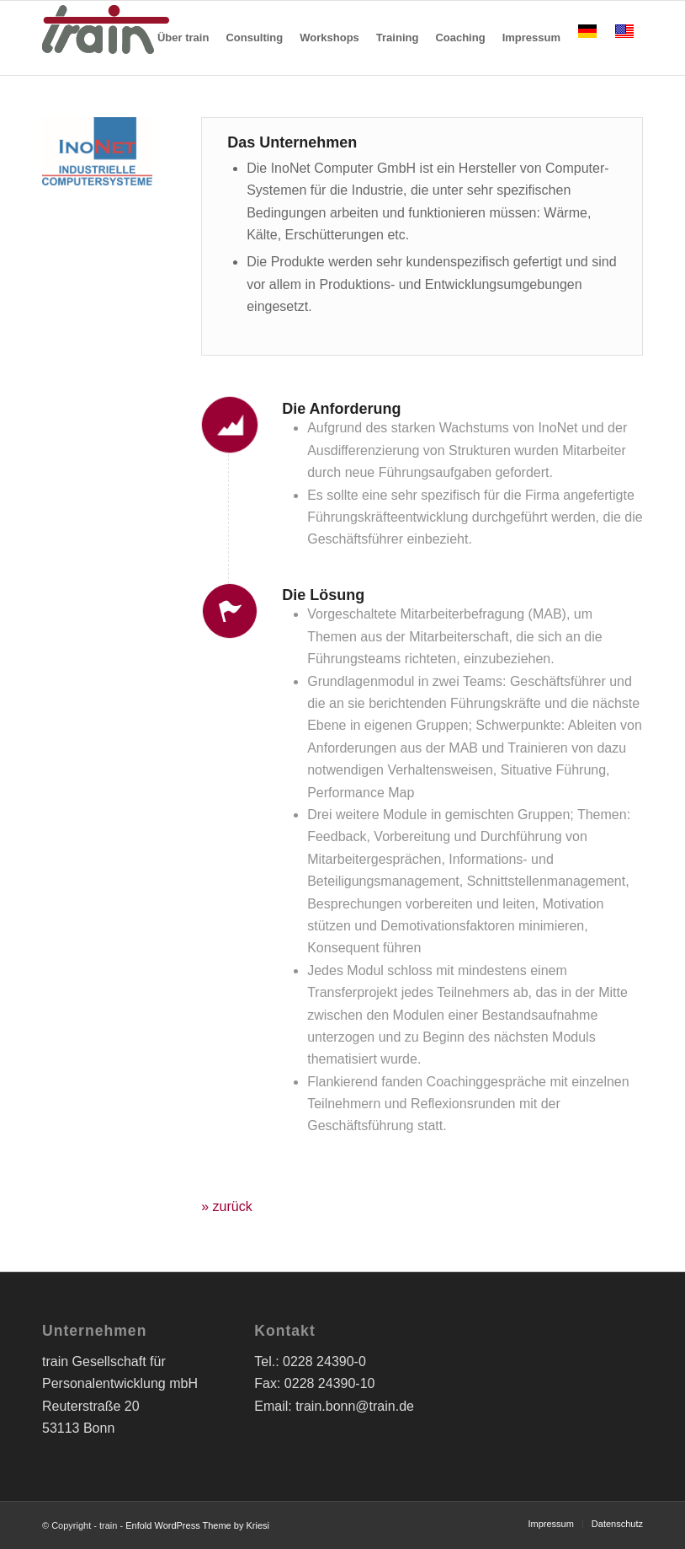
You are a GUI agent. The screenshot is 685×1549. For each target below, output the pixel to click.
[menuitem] (183, 38)
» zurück (226, 1206)
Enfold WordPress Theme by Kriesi (197, 1525)
